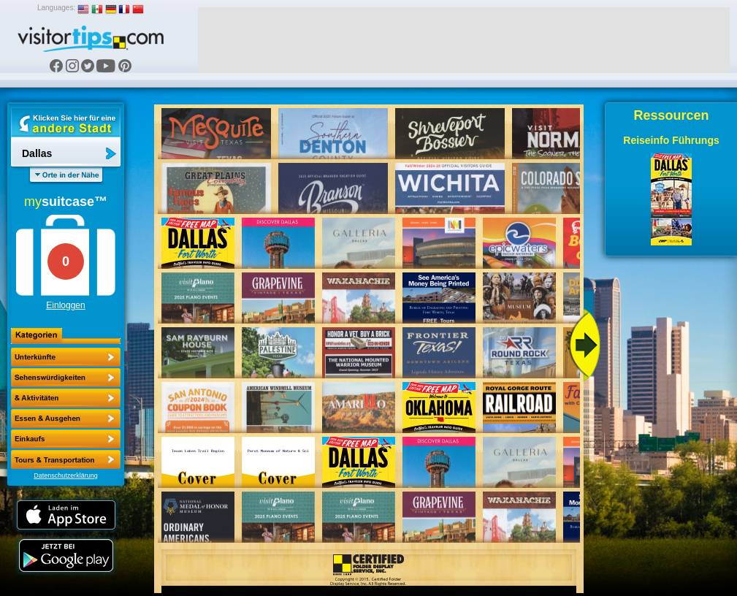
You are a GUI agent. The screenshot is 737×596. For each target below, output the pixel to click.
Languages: (56, 8)
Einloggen (65, 305)
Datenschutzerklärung (66, 475)
